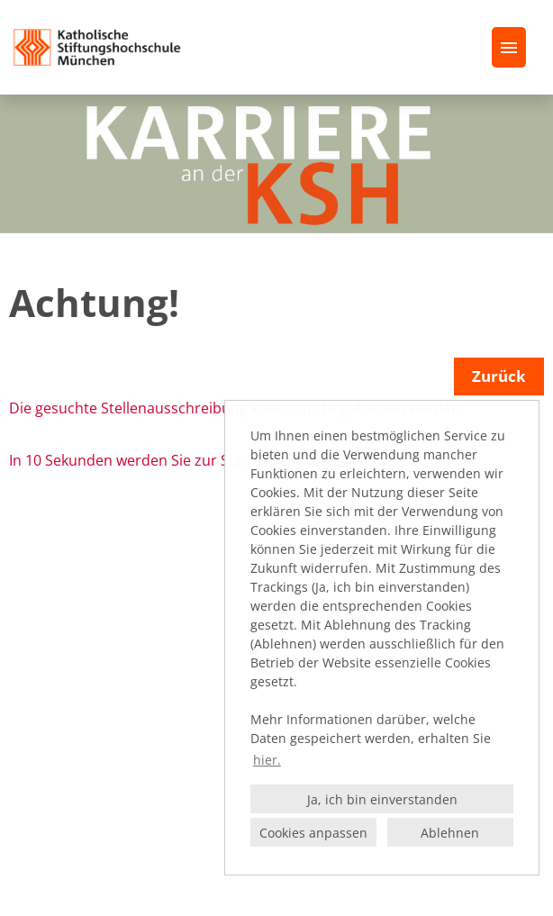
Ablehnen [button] (450, 832)
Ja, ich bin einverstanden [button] (382, 799)
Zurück (499, 376)
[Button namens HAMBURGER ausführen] (509, 47)
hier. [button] (267, 759)
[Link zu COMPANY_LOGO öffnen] (97, 47)
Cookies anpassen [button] (313, 832)
